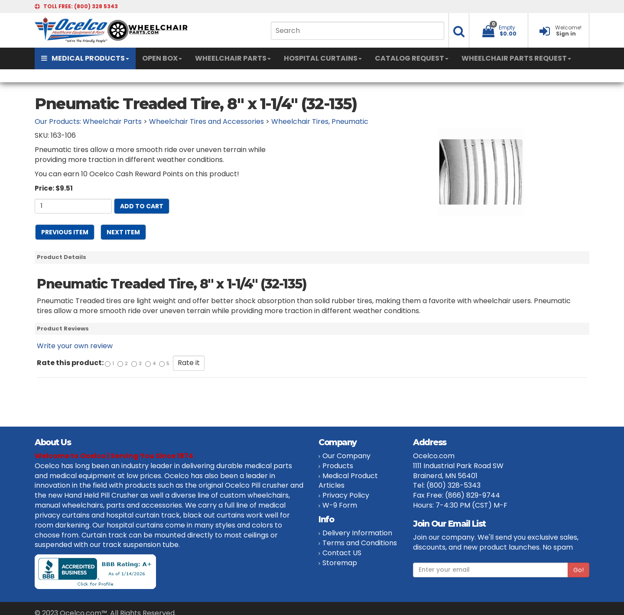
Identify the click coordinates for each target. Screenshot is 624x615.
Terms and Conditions (359, 543)
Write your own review (75, 346)
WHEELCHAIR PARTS (233, 58)
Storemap (339, 563)
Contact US (341, 553)
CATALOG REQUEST (411, 58)
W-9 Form (339, 505)
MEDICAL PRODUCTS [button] (85, 58)
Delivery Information (357, 533)
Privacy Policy (345, 495)
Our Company (346, 456)
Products (337, 466)
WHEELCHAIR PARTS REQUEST (516, 58)
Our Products (57, 121)
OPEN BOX (162, 58)
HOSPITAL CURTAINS (323, 58)
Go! (578, 570)
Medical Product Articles (348, 481)
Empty (507, 27)
